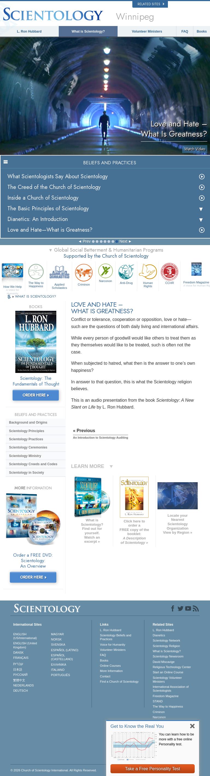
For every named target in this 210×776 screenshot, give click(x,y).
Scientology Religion (166, 646)
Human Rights (148, 275)
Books (202, 31)
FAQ (185, 31)
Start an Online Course (168, 672)
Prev (87, 241)
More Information (111, 670)
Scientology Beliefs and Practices (115, 637)
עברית (18, 664)
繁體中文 (19, 680)
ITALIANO (58, 669)
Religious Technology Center (172, 667)
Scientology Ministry (25, 456)
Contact (105, 676)
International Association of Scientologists (170, 688)
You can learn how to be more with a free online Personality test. (176, 739)
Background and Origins (28, 422)
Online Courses (110, 665)
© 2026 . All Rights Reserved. (53, 770)
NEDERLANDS (23, 685)
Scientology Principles (26, 431)
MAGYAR (57, 634)
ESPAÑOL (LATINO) (64, 650)
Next (123, 241)
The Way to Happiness (36, 275)
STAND (157, 701)
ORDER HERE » (35, 395)
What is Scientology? (88, 31)
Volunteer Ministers (147, 31)
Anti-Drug (126, 273)
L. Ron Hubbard (29, 31)
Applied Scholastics (59, 275)
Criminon (84, 274)
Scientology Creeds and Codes (33, 464)
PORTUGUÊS (60, 675)
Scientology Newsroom (168, 656)
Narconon (105, 272)
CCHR (169, 273)
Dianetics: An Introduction (37, 219)
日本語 (17, 669)
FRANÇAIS (20, 657)
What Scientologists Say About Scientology (57, 176)
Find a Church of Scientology (119, 681)
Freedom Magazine (166, 696)
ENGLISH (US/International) (25, 636)
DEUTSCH (20, 690)
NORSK (56, 639)
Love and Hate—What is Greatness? (49, 230)
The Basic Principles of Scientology (48, 208)
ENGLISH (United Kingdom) (25, 645)
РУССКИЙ (20, 674)
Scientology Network (166, 640)
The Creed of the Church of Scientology (54, 187)
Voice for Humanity (112, 644)
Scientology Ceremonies (28, 447)
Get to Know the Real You (137, 726)
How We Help (12, 287)
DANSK (18, 652)
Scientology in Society (26, 473)
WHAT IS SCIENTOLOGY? (35, 296)
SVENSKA (58, 644)
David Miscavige (163, 661)
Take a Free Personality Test (152, 768)
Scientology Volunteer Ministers (167, 679)
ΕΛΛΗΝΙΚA (58, 664)
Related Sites (151, 4)
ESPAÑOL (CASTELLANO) (62, 657)
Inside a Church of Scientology (42, 198)
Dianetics (159, 635)
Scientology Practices (26, 439)
